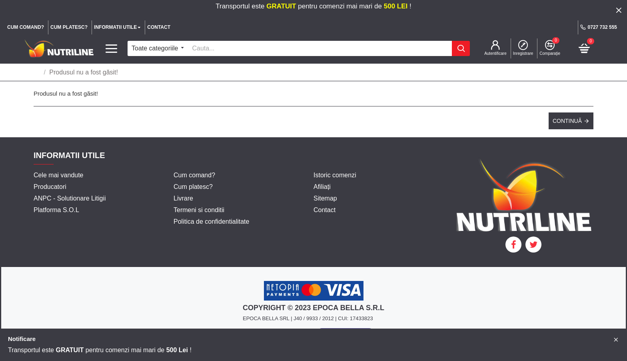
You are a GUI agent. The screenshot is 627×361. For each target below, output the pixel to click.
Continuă (567, 121)
